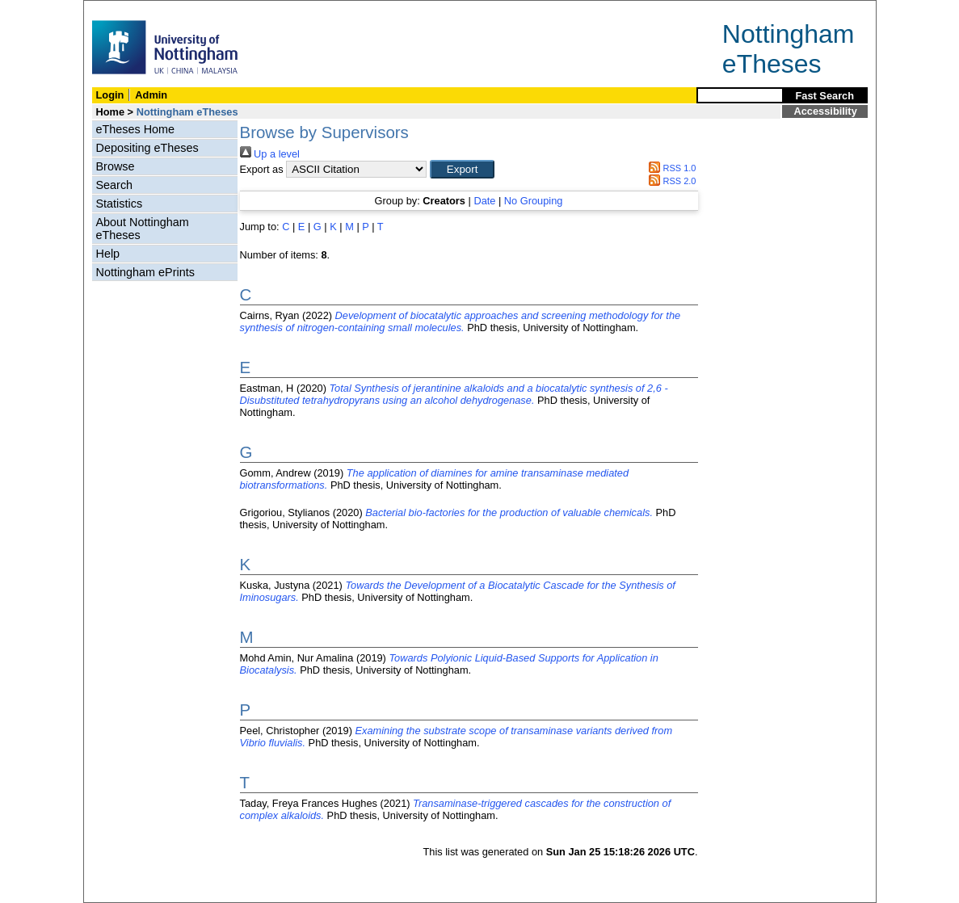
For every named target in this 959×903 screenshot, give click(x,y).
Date (484, 201)
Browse (115, 166)
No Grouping (533, 201)
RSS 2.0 (670, 181)
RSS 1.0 (670, 168)
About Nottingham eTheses (142, 229)
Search (114, 184)
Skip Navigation (119, 9)
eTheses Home (135, 129)
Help (108, 253)
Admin (151, 95)
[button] (462, 169)
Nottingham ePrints (145, 272)
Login (110, 95)
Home (110, 112)
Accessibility (825, 111)
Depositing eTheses (147, 147)
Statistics (119, 203)
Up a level (270, 154)
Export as (262, 169)
